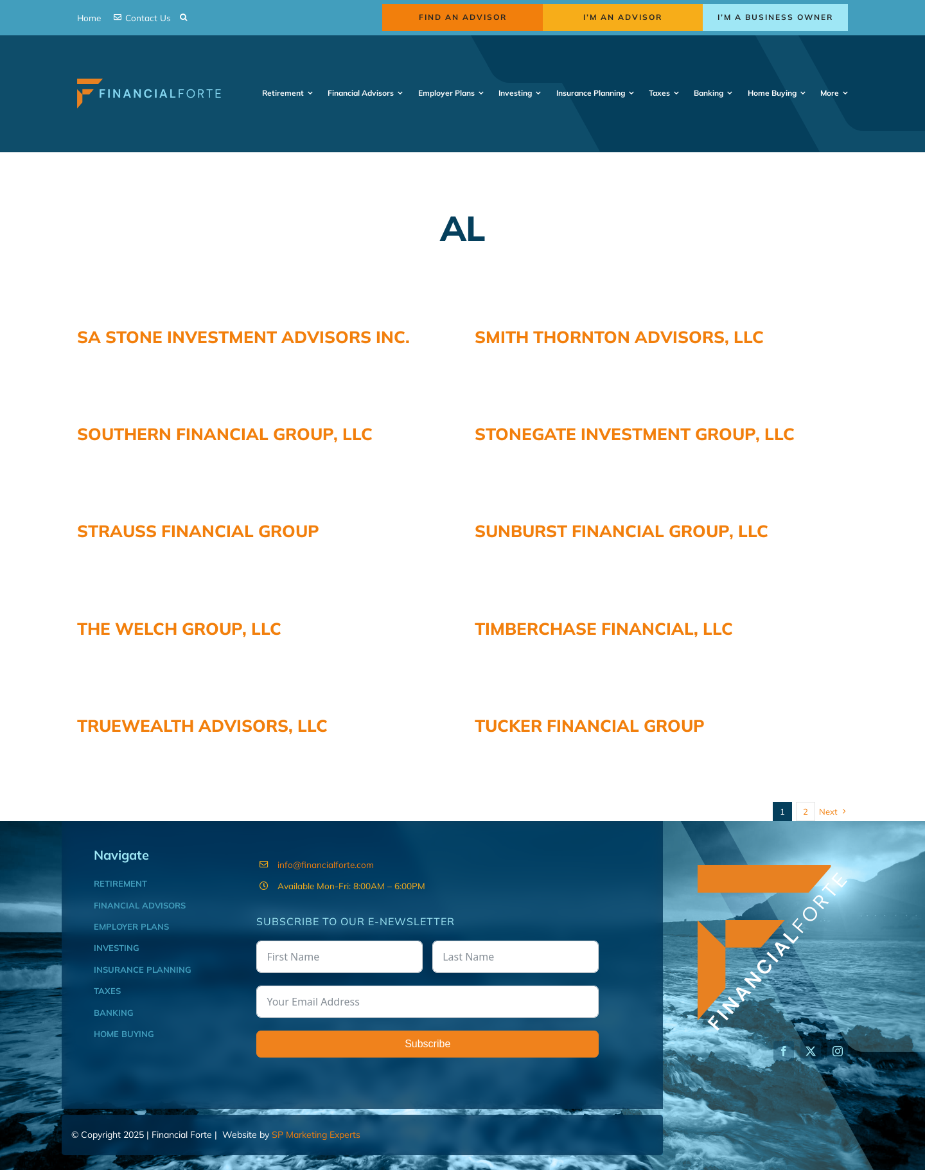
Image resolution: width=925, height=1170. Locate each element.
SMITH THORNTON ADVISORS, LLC (587, 337)
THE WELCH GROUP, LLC (179, 616)
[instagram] (837, 1037)
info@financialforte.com (326, 851)
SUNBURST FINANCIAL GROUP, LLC (654, 513)
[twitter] (810, 1037)
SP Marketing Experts (316, 1121)
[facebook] (783, 1037)
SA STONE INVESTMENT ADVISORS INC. (243, 337)
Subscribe (427, 1029)
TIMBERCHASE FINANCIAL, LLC (572, 616)
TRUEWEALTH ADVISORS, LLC (331, 689)
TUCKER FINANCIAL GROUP (494, 719)
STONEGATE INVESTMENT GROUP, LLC (539, 439)
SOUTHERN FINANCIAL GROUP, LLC (353, 410)
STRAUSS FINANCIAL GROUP (262, 513)
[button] (183, 17)
